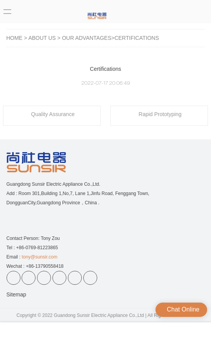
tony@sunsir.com (39, 257)
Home (14, 38)
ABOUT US (42, 38)
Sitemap (16, 294)
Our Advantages (86, 38)
